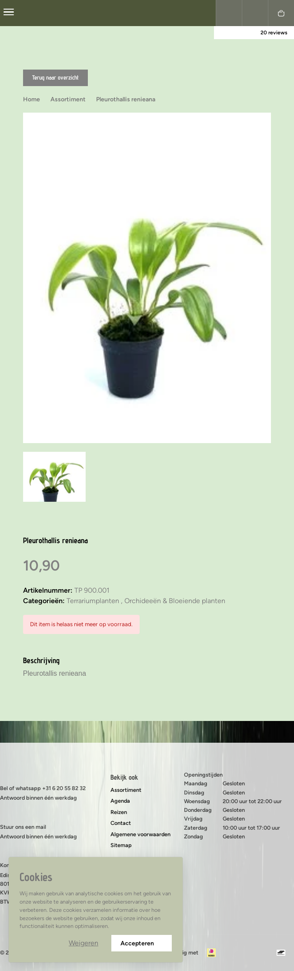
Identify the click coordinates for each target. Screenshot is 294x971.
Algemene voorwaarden (140, 834)
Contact (120, 823)
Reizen (118, 812)
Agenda (120, 800)
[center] (8, 13)
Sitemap (121, 845)
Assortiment (125, 790)
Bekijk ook (124, 777)
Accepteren (141, 943)
